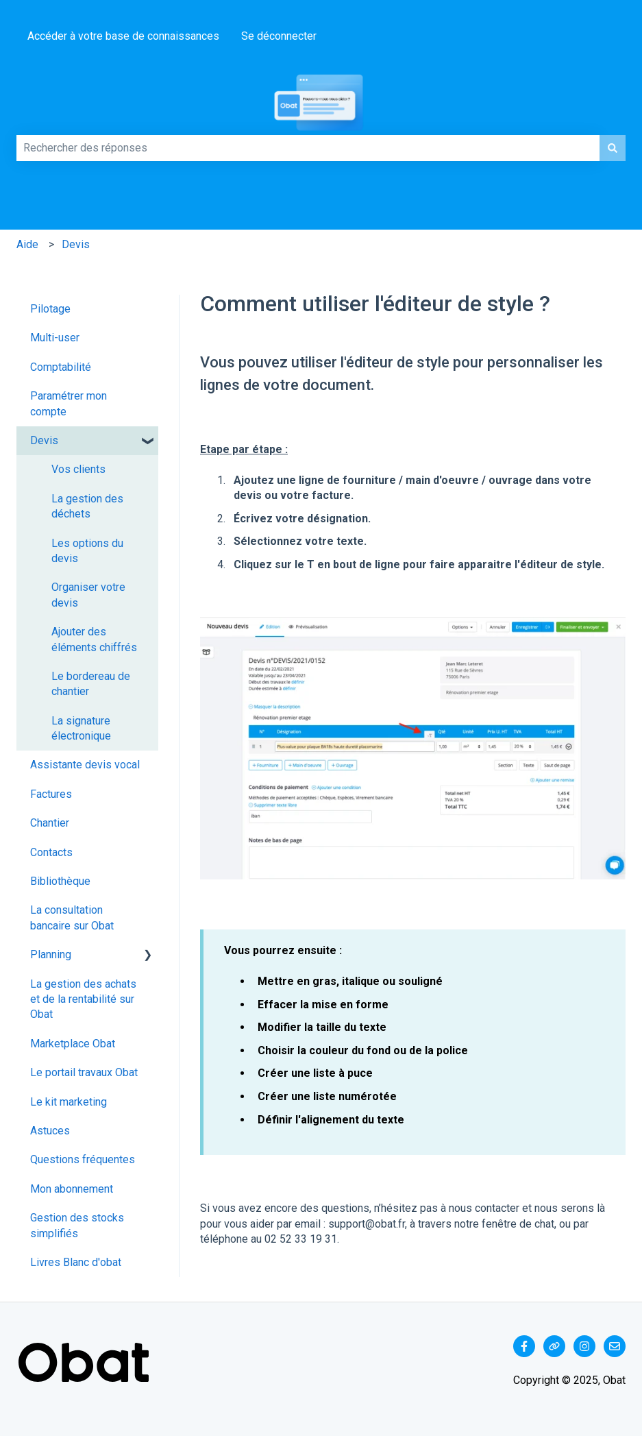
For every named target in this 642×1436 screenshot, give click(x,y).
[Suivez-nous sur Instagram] (584, 1346)
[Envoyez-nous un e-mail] (615, 1346)
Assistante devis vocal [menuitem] (85, 764)
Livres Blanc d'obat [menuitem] (75, 1262)
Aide (27, 244)
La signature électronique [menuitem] (81, 728)
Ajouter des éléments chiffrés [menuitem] (94, 639)
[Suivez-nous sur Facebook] (524, 1346)
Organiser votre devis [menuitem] (88, 595)
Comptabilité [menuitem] (60, 367)
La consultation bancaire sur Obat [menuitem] (72, 917)
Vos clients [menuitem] (78, 469)
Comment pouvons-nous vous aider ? (28, 129)
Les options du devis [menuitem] (87, 551)
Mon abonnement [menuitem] (71, 1188)
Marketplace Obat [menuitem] (72, 1043)
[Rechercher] (613, 148)
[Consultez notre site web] (554, 1346)
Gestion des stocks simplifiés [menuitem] (77, 1225)
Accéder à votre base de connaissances (123, 35)
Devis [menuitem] (44, 440)
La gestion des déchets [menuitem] (87, 506)
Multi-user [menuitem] (54, 337)
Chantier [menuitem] (49, 822)
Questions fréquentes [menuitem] (82, 1159)
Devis (76, 244)
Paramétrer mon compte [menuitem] (68, 403)
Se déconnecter (279, 35)
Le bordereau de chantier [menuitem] (90, 684)
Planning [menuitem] (50, 954)
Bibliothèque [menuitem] (60, 881)
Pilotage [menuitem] (50, 308)
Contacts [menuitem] (51, 852)
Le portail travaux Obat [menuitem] (84, 1072)
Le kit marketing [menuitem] (68, 1101)
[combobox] (308, 148)
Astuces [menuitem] (50, 1130)
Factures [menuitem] (51, 794)
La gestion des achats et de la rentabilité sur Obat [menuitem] (83, 999)
